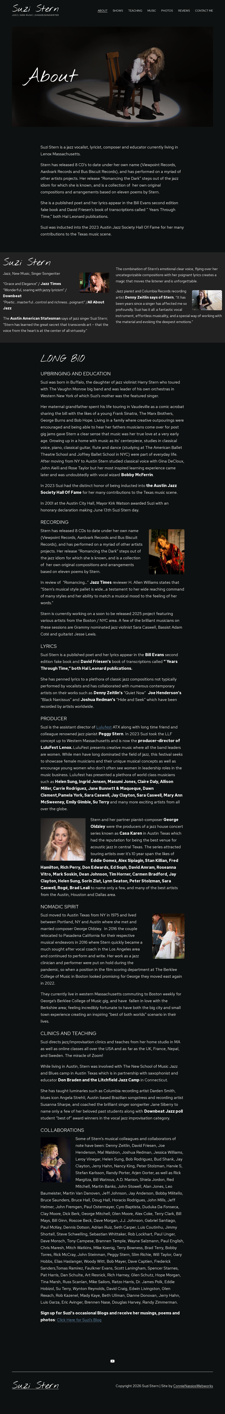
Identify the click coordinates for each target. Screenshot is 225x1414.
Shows (118, 10)
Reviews (184, 10)
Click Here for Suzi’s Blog (79, 1319)
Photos (167, 10)
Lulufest (104, 727)
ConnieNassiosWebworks (193, 1386)
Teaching (135, 10)
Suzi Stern (35, 9)
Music (151, 10)
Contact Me (204, 10)
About (103, 10)
